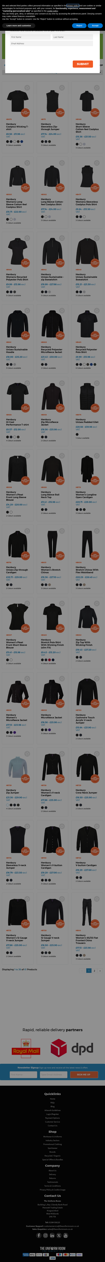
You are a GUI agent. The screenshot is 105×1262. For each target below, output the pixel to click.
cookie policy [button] (52, 11)
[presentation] (72, 52)
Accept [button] (95, 26)
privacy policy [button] (73, 6)
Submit (83, 64)
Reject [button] (79, 26)
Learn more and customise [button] (19, 26)
